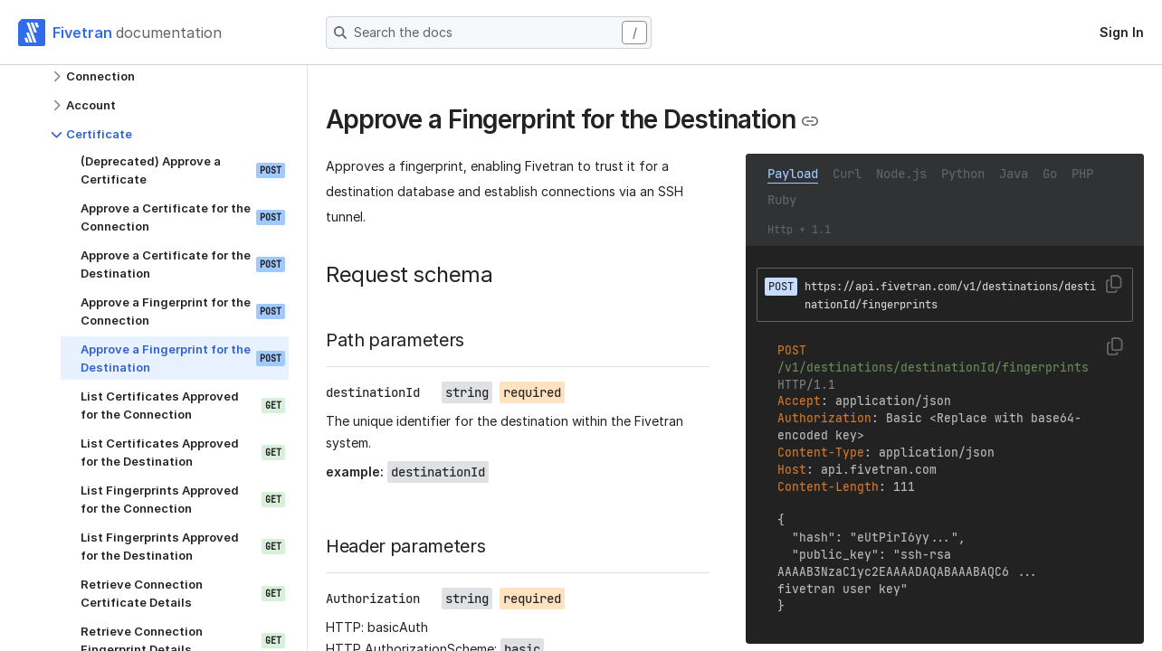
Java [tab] (1013, 173)
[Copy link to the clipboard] (809, 121)
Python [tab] (963, 173)
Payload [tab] (792, 173)
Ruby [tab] (781, 200)
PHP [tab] (1082, 173)
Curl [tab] (847, 173)
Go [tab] (1050, 173)
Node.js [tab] (901, 173)
